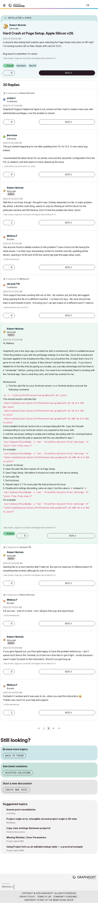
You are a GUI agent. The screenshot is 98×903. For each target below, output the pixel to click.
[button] (5, 73)
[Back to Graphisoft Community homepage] (17, 5)
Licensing (10, 813)
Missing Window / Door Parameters (26, 837)
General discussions (15, 832)
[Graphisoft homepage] (84, 878)
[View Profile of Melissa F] (12, 235)
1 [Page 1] (43, 728)
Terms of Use (44, 896)
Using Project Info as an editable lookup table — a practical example (44, 846)
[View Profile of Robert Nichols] (17, 25)
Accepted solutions (18, 772)
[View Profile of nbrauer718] (13, 283)
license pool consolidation (21, 809)
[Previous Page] (39, 728)
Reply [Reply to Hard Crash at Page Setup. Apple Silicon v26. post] (68, 72)
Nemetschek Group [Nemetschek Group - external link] (63, 900)
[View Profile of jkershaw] (12, 135)
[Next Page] (59, 728)
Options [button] (93, 17)
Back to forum (14, 755)
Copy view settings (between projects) (28, 828)
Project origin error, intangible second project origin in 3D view (41, 818)
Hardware (21, 65)
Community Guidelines (65, 896)
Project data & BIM (15, 841)
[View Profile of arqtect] (11, 98)
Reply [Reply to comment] (68, 122)
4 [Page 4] (53, 728)
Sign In (93, 5)
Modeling (10, 822)
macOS (32, 65)
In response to (20, 93)
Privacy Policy (27, 896)
